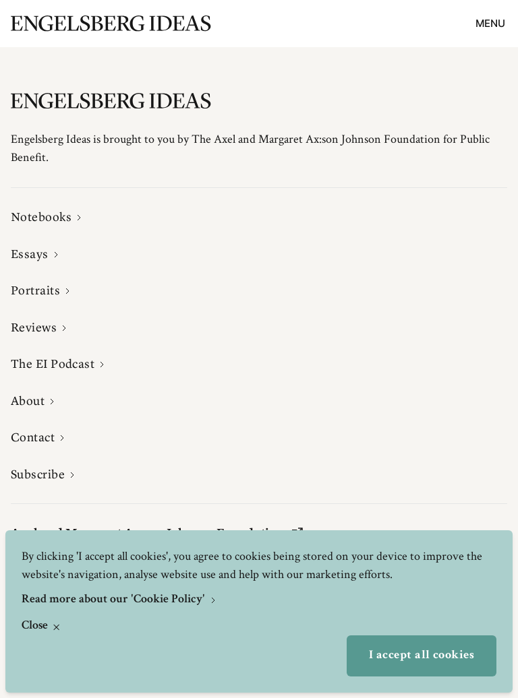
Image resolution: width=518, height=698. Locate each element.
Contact (33, 437)
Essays (30, 254)
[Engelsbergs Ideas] (111, 23)
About (28, 400)
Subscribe (38, 474)
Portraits (35, 290)
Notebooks (41, 217)
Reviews (34, 327)
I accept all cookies (421, 655)
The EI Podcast (52, 363)
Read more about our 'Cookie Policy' (115, 600)
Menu (490, 23)
